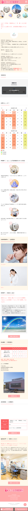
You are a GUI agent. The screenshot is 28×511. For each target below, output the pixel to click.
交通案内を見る (14, 433)
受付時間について (9, 56)
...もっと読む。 (5, 314)
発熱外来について (9, 40)
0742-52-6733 (5, 368)
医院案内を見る (14, 396)
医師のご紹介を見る (14, 336)
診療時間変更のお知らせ (10, 62)
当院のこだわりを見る (14, 482)
